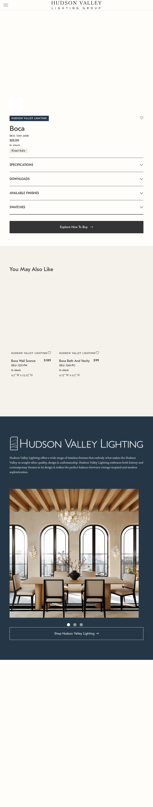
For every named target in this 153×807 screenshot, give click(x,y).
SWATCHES (17, 207)
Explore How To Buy (76, 227)
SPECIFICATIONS (21, 165)
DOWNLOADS (19, 179)
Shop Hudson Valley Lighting (74, 633)
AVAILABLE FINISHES (24, 193)
